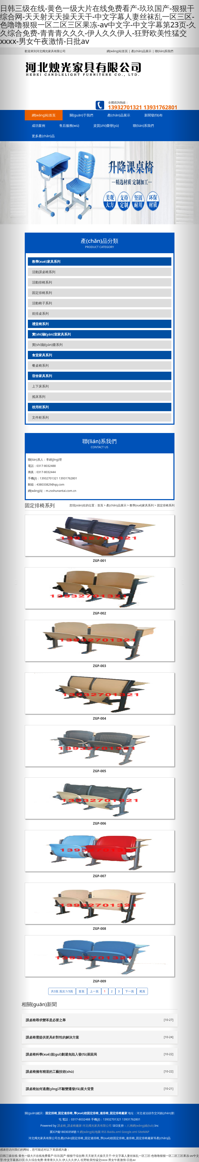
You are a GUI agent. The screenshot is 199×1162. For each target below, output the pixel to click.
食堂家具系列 (42, 355)
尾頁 (142, 991)
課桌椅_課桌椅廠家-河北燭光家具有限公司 (84, 1125)
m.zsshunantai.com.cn (61, 491)
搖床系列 (38, 396)
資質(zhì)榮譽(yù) (106, 125)
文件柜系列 (40, 417)
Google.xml (129, 1132)
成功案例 (38, 125)
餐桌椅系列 (40, 365)
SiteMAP (143, 1132)
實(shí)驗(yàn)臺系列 (47, 344)
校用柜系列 (40, 407)
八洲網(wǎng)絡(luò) (140, 1125)
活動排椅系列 (42, 282)
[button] (15, 581)
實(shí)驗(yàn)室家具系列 (51, 334)
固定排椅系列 (42, 292)
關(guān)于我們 (81, 115)
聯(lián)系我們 (164, 51)
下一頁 (129, 991)
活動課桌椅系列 (43, 272)
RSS (103, 1132)
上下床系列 (40, 386)
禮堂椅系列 (40, 324)
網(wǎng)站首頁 (117, 51)
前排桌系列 (40, 313)
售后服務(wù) (69, 125)
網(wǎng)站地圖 (90, 1132)
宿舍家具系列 (42, 376)
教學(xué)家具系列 (46, 261)
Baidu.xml (114, 1132)
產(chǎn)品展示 (141, 51)
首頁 (100, 505)
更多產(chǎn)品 (43, 136)
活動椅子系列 (42, 303)
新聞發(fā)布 (153, 115)
